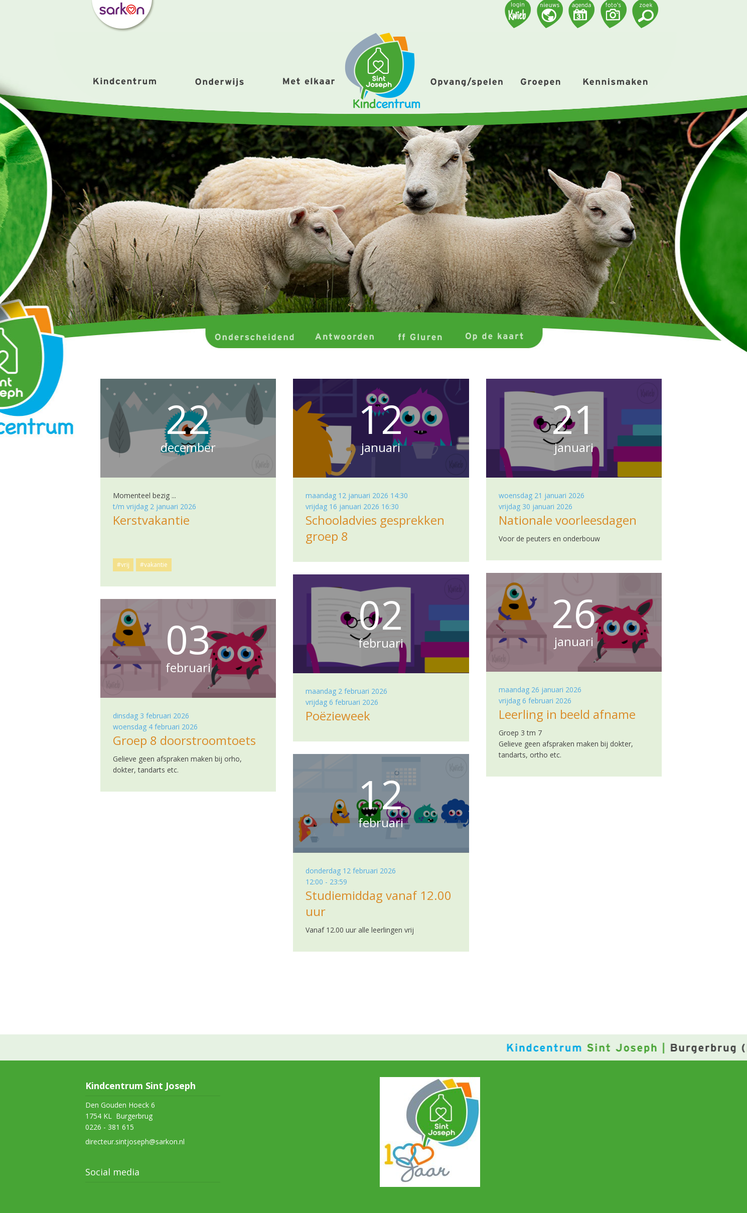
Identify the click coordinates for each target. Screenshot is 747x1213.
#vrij (123, 564)
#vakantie (154, 564)
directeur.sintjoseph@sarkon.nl (135, 1141)
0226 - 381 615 (109, 1127)
